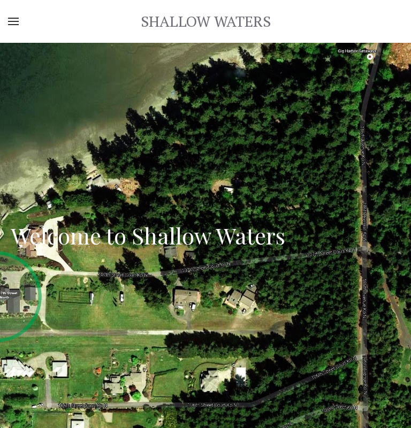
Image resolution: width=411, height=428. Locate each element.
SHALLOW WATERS (206, 21)
